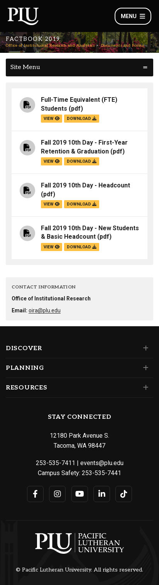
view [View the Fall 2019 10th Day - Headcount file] (51, 204)
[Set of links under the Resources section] (144, 387)
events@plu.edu (101, 463)
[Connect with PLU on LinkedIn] (101, 494)
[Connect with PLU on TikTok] (123, 494)
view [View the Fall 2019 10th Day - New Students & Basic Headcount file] (51, 247)
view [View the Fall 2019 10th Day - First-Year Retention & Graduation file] (51, 161)
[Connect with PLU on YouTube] (79, 494)
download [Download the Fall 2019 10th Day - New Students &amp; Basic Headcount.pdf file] (81, 247)
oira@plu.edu (45, 310)
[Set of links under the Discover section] (144, 348)
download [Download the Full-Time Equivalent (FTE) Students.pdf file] (81, 118)
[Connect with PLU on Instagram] (57, 494)
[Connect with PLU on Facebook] (35, 494)
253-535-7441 (101, 473)
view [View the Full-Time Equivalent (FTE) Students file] (51, 118)
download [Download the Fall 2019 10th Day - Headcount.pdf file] (81, 204)
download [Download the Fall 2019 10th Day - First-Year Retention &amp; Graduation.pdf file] (81, 161)
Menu (133, 16)
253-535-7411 (55, 463)
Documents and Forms (122, 45)
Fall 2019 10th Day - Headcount (85, 185)
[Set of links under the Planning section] (144, 368)
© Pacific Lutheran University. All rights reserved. (79, 570)
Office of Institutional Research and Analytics (50, 45)
